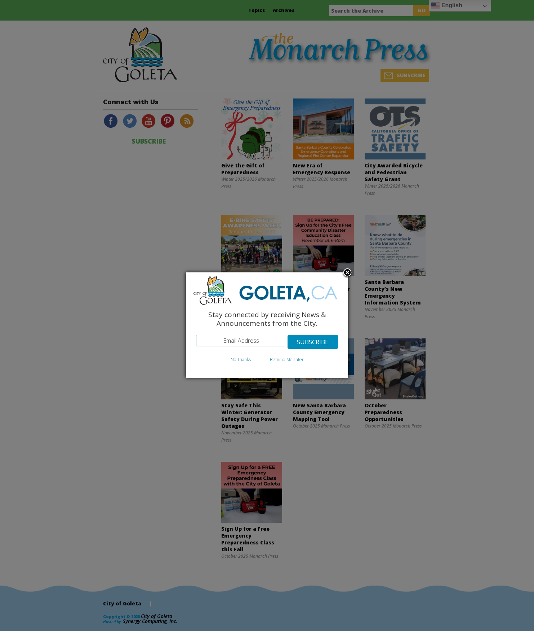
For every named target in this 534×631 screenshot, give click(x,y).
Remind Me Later (287, 359)
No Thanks (241, 359)
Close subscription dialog (347, 273)
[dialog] (267, 325)
